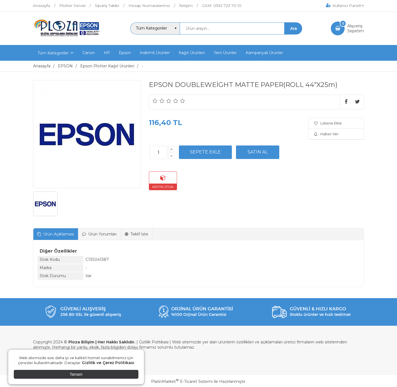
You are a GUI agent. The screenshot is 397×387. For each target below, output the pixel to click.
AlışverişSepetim (355, 28)
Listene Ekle (328, 123)
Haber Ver (326, 134)
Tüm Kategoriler (53, 53)
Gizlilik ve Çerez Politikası (108, 362)
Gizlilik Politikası (153, 342)
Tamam (76, 374)
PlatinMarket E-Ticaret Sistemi (182, 381)
